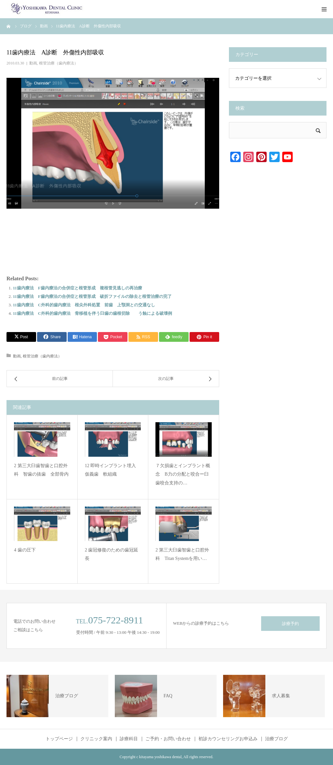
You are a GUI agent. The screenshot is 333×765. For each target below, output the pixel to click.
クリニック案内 (96, 739)
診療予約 (290, 623)
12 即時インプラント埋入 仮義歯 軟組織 (113, 470)
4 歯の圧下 (25, 550)
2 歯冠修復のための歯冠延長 (112, 554)
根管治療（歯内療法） (58, 63)
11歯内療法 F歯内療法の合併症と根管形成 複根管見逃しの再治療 (77, 287)
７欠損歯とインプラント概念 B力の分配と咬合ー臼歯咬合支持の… (182, 474)
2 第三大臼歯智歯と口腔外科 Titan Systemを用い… (182, 554)
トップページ (59, 739)
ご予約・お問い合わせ (168, 739)
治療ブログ (276, 739)
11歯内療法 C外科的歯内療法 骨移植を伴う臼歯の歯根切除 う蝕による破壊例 (92, 313)
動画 (33, 63)
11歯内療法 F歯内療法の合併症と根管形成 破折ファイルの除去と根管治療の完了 (92, 296)
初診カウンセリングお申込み (228, 739)
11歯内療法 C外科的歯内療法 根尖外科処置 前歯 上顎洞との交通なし (84, 304)
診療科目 (129, 739)
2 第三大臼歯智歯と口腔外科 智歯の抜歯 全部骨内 (41, 470)
